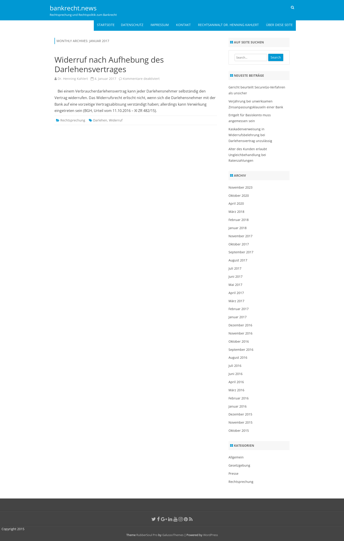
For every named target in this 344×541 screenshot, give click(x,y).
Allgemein (236, 457)
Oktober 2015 (239, 430)
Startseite (106, 25)
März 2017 (236, 301)
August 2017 (238, 260)
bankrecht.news (73, 8)
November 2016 (240, 333)
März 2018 (236, 211)
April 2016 (236, 382)
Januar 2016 (238, 406)
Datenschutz (132, 25)
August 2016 (238, 357)
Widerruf (116, 120)
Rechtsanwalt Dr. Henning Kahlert (228, 25)
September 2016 (241, 349)
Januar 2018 (238, 228)
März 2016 (236, 390)
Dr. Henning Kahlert (73, 78)
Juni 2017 (236, 276)
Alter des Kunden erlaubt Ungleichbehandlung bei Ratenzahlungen (248, 155)
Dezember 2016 (240, 325)
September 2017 (241, 252)
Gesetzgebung (239, 465)
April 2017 (236, 293)
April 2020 (236, 203)
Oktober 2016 (239, 341)
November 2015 (240, 422)
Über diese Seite (279, 25)
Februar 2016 (239, 398)
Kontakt (183, 25)
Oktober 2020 (239, 195)
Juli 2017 (235, 268)
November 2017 (240, 236)
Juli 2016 (235, 365)
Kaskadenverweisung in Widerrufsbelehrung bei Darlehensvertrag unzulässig (250, 135)
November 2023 (240, 187)
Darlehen (100, 120)
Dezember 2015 (240, 414)
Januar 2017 (238, 317)
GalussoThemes (173, 535)
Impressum (160, 25)
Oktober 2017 (239, 244)
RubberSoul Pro (147, 535)
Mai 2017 (235, 284)
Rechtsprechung (72, 120)
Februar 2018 (239, 220)
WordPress (210, 535)
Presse (233, 473)
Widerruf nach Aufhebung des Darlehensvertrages (109, 64)
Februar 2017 (239, 309)
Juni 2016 (236, 374)
